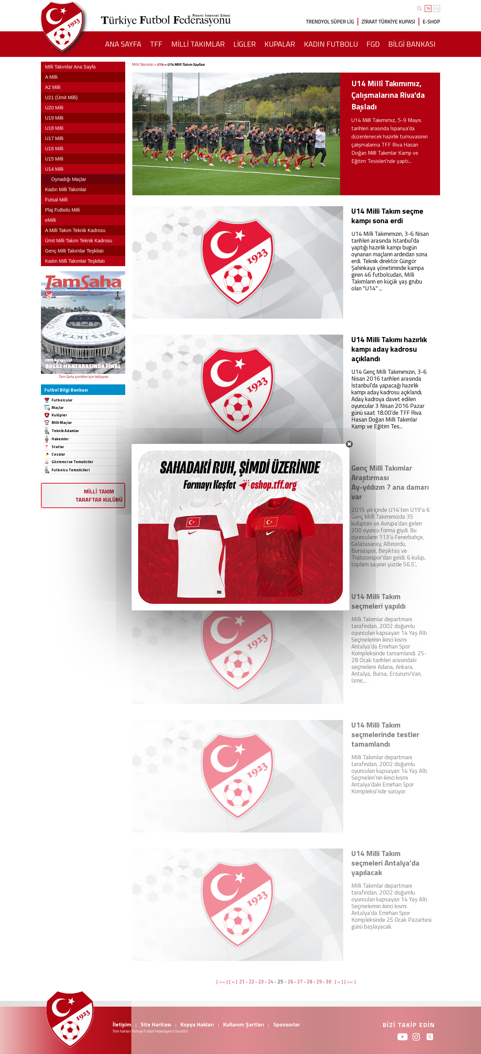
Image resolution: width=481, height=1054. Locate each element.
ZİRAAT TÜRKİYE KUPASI (388, 22)
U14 (160, 64)
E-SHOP (431, 22)
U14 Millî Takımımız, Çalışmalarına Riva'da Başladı (388, 94)
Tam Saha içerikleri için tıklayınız (83, 376)
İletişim (122, 1024)
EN (437, 8)
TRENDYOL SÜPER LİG (330, 22)
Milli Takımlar (143, 64)
